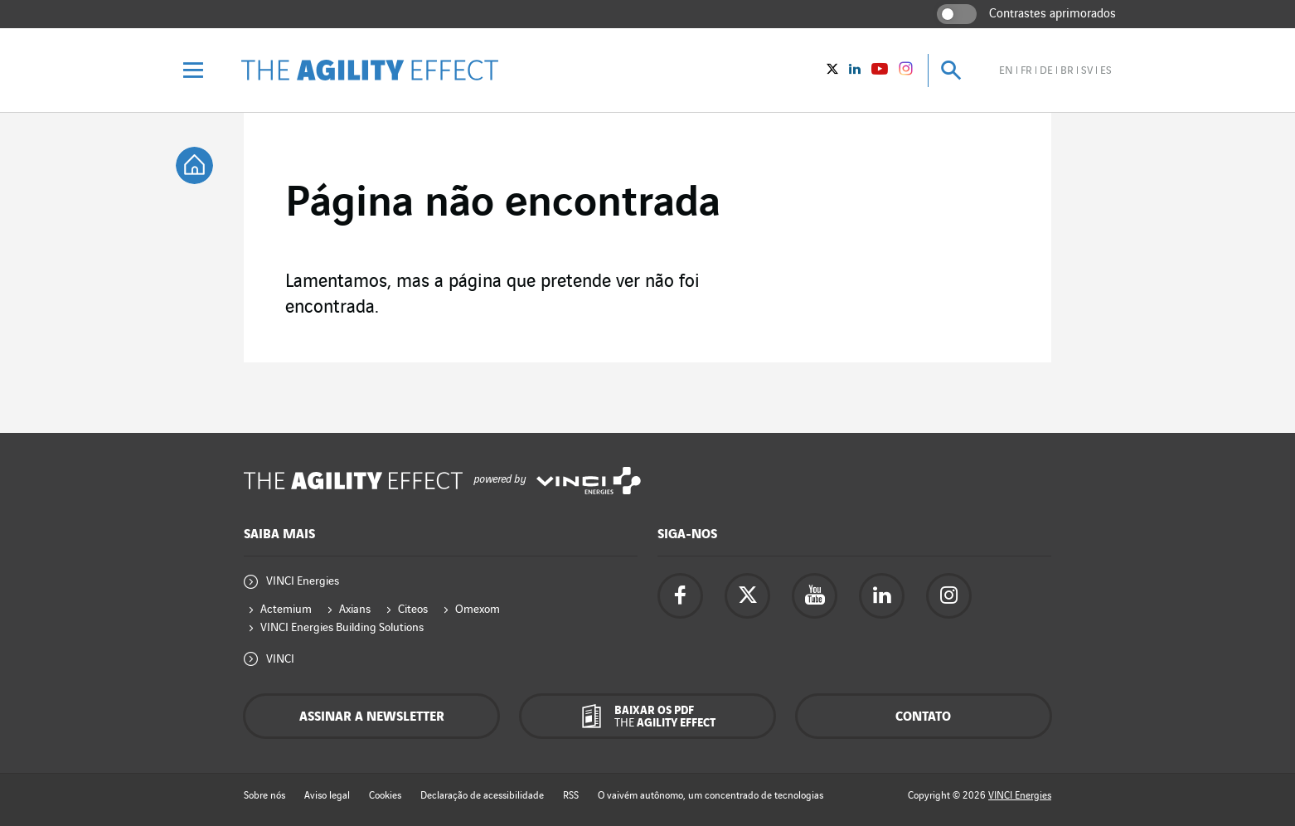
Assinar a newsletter (371, 717)
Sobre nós (264, 795)
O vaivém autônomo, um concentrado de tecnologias (710, 795)
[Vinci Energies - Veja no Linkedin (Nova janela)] (855, 70)
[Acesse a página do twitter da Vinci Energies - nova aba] (747, 596)
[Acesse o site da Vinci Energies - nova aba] (588, 480)
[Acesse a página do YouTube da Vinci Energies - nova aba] (814, 596)
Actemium (286, 609)
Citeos (413, 609)
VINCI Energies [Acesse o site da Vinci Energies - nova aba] (1019, 795)
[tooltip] (194, 165)
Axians (355, 609)
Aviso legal (327, 795)
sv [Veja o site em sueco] (1087, 70)
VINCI (280, 659)
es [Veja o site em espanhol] (1106, 70)
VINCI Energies (302, 581)
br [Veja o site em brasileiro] (1067, 70)
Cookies (385, 795)
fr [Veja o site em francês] (1026, 70)
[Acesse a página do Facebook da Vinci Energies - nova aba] (680, 596)
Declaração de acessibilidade (482, 795)
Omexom (477, 609)
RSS (571, 795)
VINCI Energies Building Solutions (342, 627)
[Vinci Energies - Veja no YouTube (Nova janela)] (879, 70)
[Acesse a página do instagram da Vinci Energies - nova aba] (949, 596)
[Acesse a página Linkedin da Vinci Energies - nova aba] (882, 596)
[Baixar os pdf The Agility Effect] (647, 716)
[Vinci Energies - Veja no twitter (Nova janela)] (832, 70)
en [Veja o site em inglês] (1006, 70)
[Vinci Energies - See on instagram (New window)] (906, 71)
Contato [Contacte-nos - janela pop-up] (923, 717)
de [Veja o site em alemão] (1046, 70)
